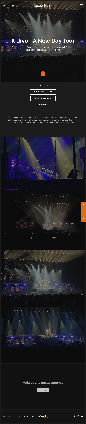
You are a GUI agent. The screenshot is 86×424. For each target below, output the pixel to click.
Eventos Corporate (43, 92)
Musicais (43, 105)
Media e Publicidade (43, 98)
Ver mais (43, 390)
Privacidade (30, 416)
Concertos (43, 85)
